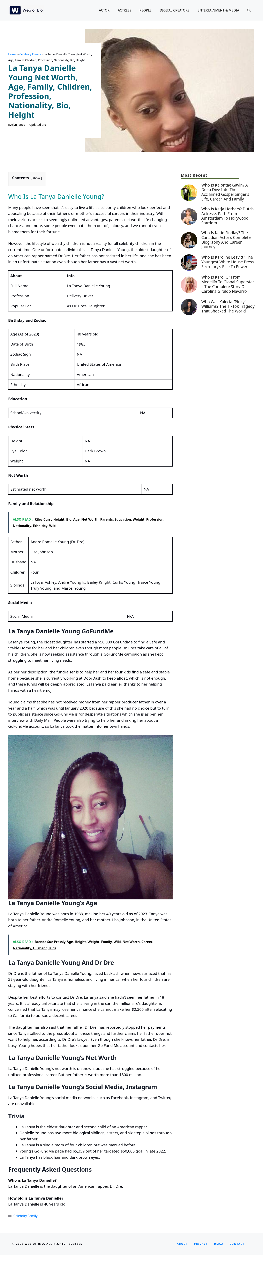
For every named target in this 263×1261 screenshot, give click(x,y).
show (36, 178)
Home (12, 54)
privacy (201, 1244)
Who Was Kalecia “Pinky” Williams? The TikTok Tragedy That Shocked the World (228, 306)
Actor (104, 10)
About (182, 1244)
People (145, 10)
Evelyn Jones (16, 125)
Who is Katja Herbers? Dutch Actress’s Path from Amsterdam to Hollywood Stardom (227, 216)
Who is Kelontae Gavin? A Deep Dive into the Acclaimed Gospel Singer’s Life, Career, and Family (225, 192)
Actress (124, 10)
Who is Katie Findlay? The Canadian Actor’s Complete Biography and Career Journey (226, 239)
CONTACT (237, 1244)
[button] (249, 10)
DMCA (219, 1244)
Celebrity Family (30, 54)
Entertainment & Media (218, 10)
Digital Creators (174, 10)
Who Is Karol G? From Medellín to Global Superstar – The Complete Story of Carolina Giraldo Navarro (227, 284)
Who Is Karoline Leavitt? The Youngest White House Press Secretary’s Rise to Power (227, 262)
